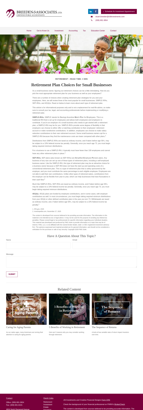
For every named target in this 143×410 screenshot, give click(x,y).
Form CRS (106, 400)
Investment (47, 405)
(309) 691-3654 (18, 402)
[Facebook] (95, 11)
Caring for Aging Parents (18, 327)
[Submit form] (12, 274)
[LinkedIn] (90, 11)
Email (75, 240)
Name (8, 240)
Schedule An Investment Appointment (119, 12)
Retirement (47, 402)
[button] (29, 30)
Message (9, 254)
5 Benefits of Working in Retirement (67, 327)
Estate (45, 407)
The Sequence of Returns (104, 327)
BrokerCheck (120, 404)
